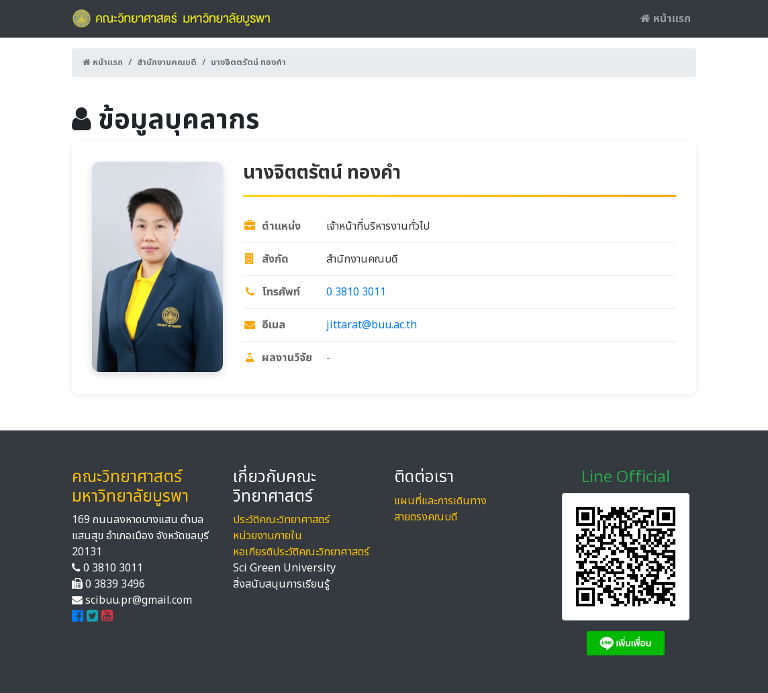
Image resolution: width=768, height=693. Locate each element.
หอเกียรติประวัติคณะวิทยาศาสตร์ (301, 552)
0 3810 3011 (356, 292)
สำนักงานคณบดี (167, 62)
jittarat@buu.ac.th (371, 325)
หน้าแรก (665, 19)
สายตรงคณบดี (425, 517)
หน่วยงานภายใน (267, 536)
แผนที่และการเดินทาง (440, 501)
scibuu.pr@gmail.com (138, 600)
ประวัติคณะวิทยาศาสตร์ (281, 520)
